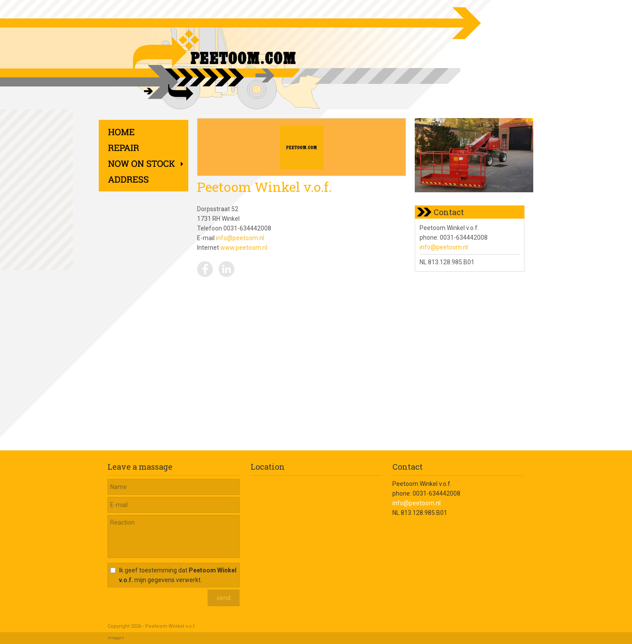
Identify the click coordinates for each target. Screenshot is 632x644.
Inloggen (116, 638)
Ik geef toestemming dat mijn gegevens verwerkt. (178, 575)
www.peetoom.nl (243, 247)
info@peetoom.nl (240, 237)
